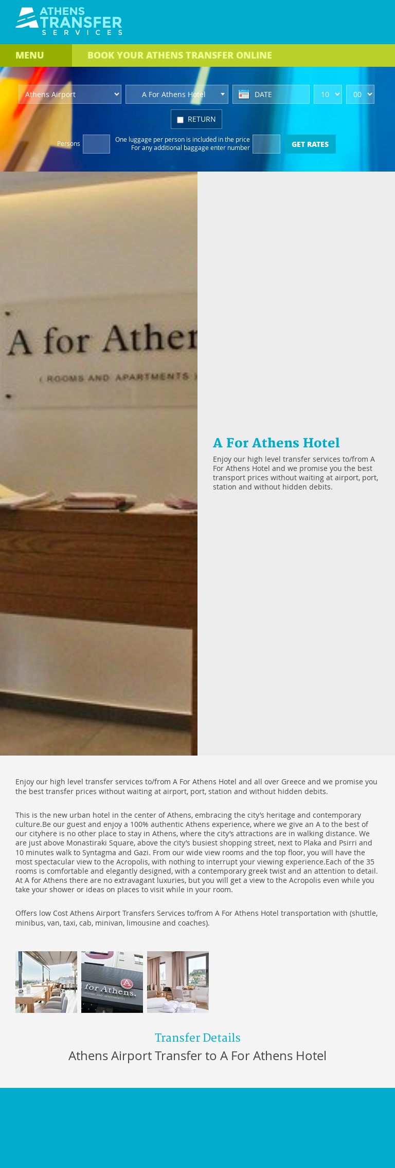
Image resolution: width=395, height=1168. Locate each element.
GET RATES (310, 144)
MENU (29, 55)
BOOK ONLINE (179, 55)
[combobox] (176, 94)
